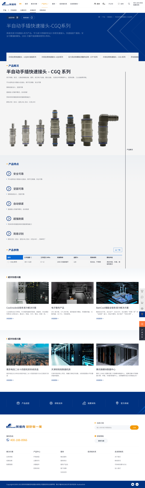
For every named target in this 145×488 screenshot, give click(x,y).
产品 (103, 17)
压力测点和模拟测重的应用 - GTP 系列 (83, 57)
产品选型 (25, 403)
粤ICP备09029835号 (63, 484)
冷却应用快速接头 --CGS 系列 (114, 57)
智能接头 (109, 17)
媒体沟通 (101, 441)
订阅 (134, 427)
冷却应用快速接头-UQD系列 (52, 57)
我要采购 (136, 5)
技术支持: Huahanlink (77, 484)
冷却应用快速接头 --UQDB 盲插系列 (22, 57)
